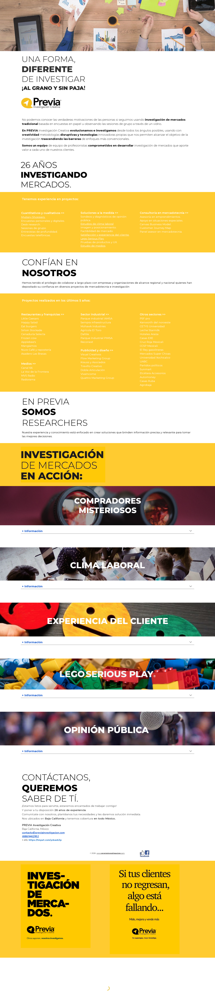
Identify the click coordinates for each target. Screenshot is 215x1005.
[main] (107, 134)
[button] (190, 531)
